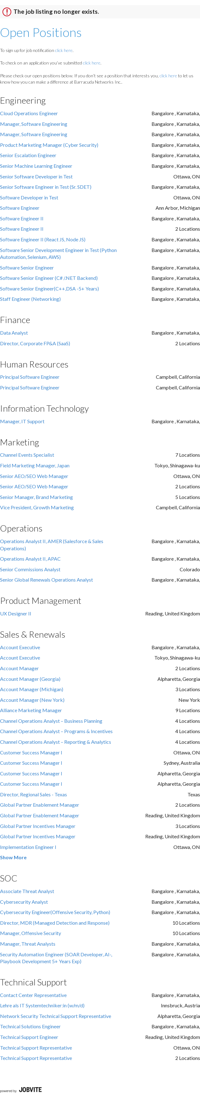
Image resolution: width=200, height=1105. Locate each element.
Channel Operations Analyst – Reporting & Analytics (55, 742)
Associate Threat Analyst (27, 891)
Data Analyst (14, 333)
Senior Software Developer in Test (36, 176)
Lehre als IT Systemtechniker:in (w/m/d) (42, 1005)
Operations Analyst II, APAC (30, 559)
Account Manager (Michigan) (31, 689)
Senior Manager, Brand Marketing (36, 497)
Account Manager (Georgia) (30, 679)
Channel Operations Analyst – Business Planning (51, 721)
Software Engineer (19, 208)
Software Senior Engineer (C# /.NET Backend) (49, 278)
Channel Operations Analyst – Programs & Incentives (56, 731)
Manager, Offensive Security (30, 933)
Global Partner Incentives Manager (37, 826)
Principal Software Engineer (29, 377)
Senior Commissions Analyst (30, 569)
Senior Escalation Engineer (28, 155)
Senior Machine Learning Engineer (36, 166)
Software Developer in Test (29, 197)
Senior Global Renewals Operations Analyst (46, 580)
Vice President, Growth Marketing (37, 507)
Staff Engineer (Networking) (30, 299)
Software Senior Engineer (27, 267)
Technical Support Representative (36, 1048)
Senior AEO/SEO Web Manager (34, 476)
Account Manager (19, 668)
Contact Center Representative (33, 995)
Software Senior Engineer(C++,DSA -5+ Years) (49, 288)
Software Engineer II (22, 218)
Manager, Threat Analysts (27, 944)
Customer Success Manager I (31, 752)
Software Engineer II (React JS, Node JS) (42, 239)
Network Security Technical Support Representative (55, 1016)
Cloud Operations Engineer (29, 113)
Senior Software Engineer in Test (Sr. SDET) (45, 187)
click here (64, 50)
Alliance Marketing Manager (31, 710)
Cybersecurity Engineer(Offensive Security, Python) (55, 912)
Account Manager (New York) (32, 700)
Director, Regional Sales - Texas (33, 794)
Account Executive (20, 647)
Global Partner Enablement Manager (39, 805)
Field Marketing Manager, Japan (34, 465)
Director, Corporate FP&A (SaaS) (35, 343)
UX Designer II (15, 613)
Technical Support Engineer (29, 1037)
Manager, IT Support (22, 421)
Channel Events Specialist (27, 455)
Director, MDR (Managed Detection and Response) (55, 923)
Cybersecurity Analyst (24, 902)
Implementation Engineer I (28, 847)
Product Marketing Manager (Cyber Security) (49, 145)
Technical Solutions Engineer (30, 1026)
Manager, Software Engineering (33, 124)
